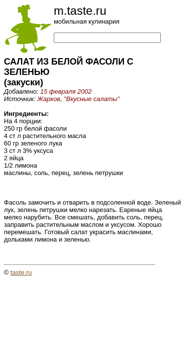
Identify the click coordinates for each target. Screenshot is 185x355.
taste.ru (21, 272)
